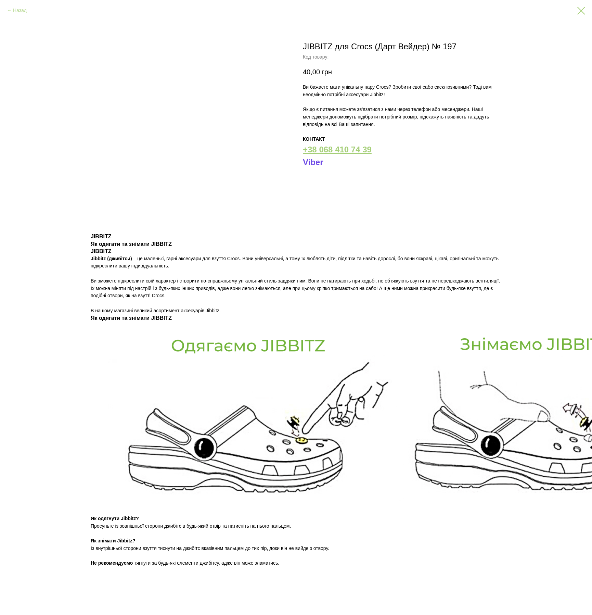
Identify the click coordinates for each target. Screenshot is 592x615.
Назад (20, 10)
